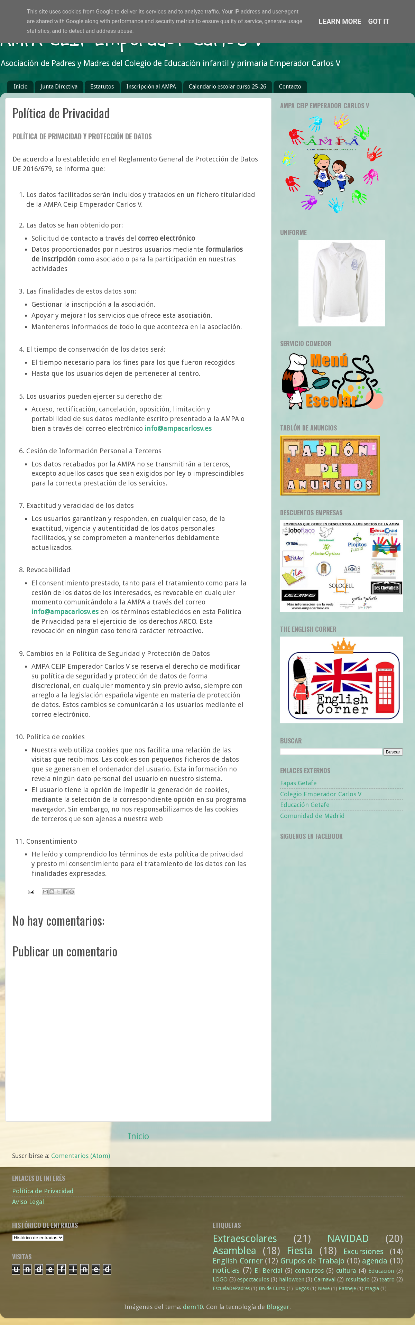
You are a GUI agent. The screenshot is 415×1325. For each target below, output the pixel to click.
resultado (357, 1279)
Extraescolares (245, 1238)
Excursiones (363, 1251)
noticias (226, 1270)
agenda (374, 1261)
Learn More (340, 21)
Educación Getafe (305, 804)
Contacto (290, 86)
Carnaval (325, 1279)
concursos (309, 1270)
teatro (387, 1279)
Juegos (301, 1288)
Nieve (324, 1288)
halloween (291, 1279)
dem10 (193, 1306)
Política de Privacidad (43, 1191)
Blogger (278, 1306)
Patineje (347, 1288)
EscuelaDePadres (231, 1288)
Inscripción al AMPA (151, 86)
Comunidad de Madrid (312, 815)
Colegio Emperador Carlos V (320, 794)
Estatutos (102, 86)
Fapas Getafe (298, 783)
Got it (379, 21)
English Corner (238, 1261)
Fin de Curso (272, 1288)
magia (372, 1288)
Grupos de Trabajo (312, 1261)
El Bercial (268, 1270)
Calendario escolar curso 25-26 (227, 86)
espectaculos (253, 1279)
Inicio (21, 86)
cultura (346, 1270)
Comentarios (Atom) (80, 1155)
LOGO (220, 1279)
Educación (381, 1271)
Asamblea (234, 1251)
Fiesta (300, 1251)
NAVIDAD (348, 1238)
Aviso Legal (28, 1201)
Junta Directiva (58, 86)
